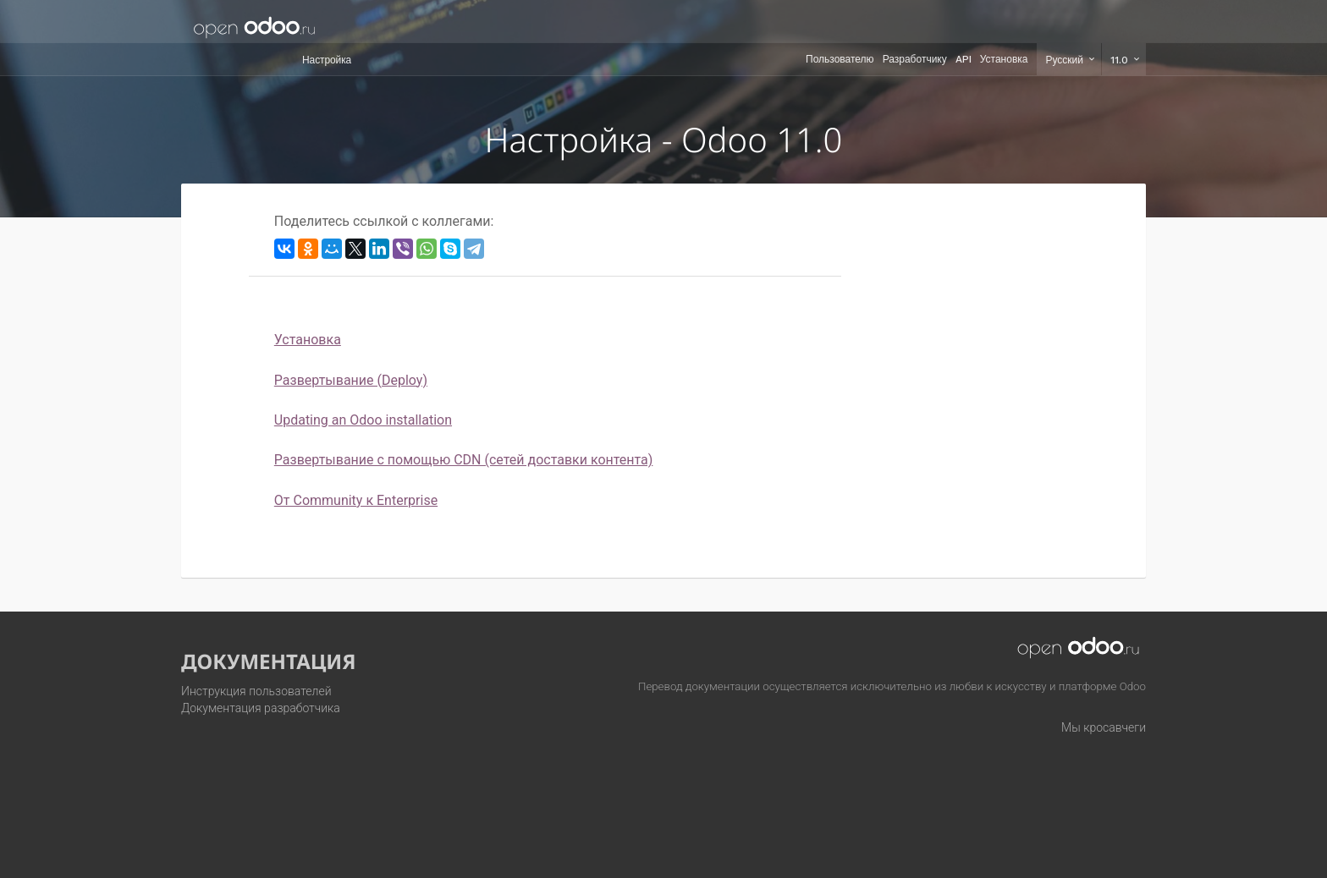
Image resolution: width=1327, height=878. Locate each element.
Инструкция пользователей (256, 691)
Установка (1004, 59)
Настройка (326, 60)
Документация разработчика (260, 708)
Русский (1066, 60)
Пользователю (840, 59)
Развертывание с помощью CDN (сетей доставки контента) (463, 460)
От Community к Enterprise (356, 500)
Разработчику (915, 59)
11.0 (1121, 60)
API (963, 59)
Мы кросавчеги (1103, 727)
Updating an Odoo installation (363, 420)
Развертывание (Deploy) (350, 380)
